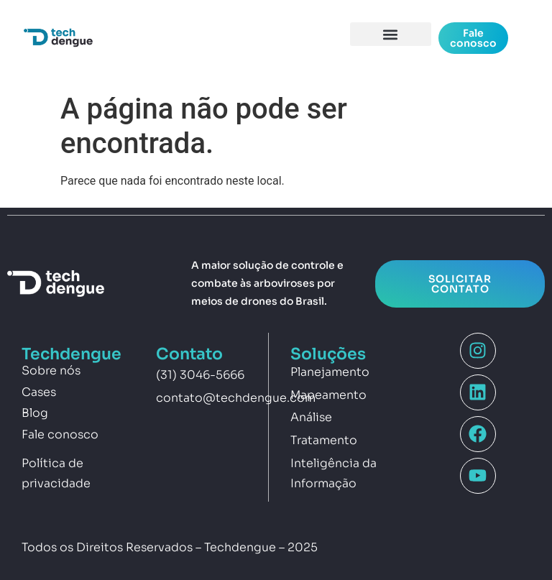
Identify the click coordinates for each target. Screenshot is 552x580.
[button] (390, 34)
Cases (39, 392)
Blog (35, 412)
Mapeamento (328, 394)
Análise (311, 417)
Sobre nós (51, 370)
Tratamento (323, 440)
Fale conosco (60, 434)
